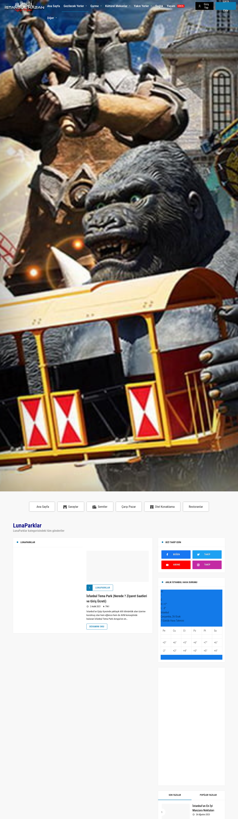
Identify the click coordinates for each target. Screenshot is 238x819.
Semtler (99, 507)
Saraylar (70, 507)
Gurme (94, 6)
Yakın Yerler (141, 6)
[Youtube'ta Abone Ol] (176, 565)
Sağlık (159, 6)
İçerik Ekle (226, 6)
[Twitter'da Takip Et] (207, 554)
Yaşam (175, 6)
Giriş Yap (203, 6)
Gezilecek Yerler (74, 6)
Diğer (50, 18)
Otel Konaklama (162, 507)
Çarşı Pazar (129, 507)
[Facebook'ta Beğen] (176, 554)
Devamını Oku (96, 626)
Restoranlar (196, 507)
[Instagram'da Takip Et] (207, 565)
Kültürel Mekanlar (116, 6)
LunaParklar (98, 588)
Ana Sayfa (53, 6)
